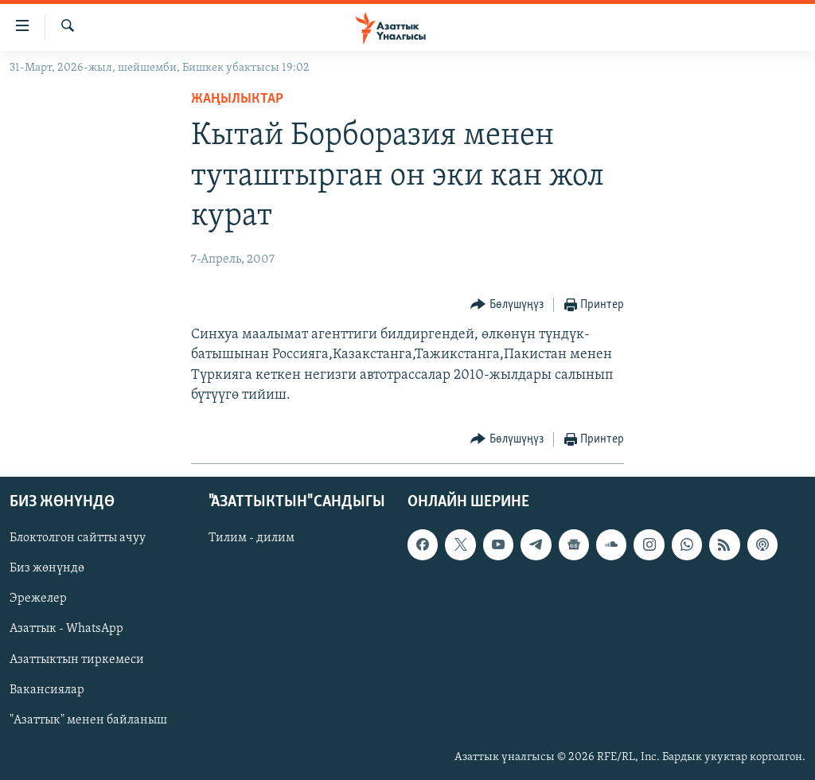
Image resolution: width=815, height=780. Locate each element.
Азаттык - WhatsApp (66, 629)
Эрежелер (38, 599)
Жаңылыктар (237, 99)
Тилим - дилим (251, 538)
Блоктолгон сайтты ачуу (78, 538)
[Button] (507, 305)
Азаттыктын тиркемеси (77, 659)
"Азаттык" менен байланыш (88, 720)
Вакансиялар (47, 690)
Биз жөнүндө (47, 569)
